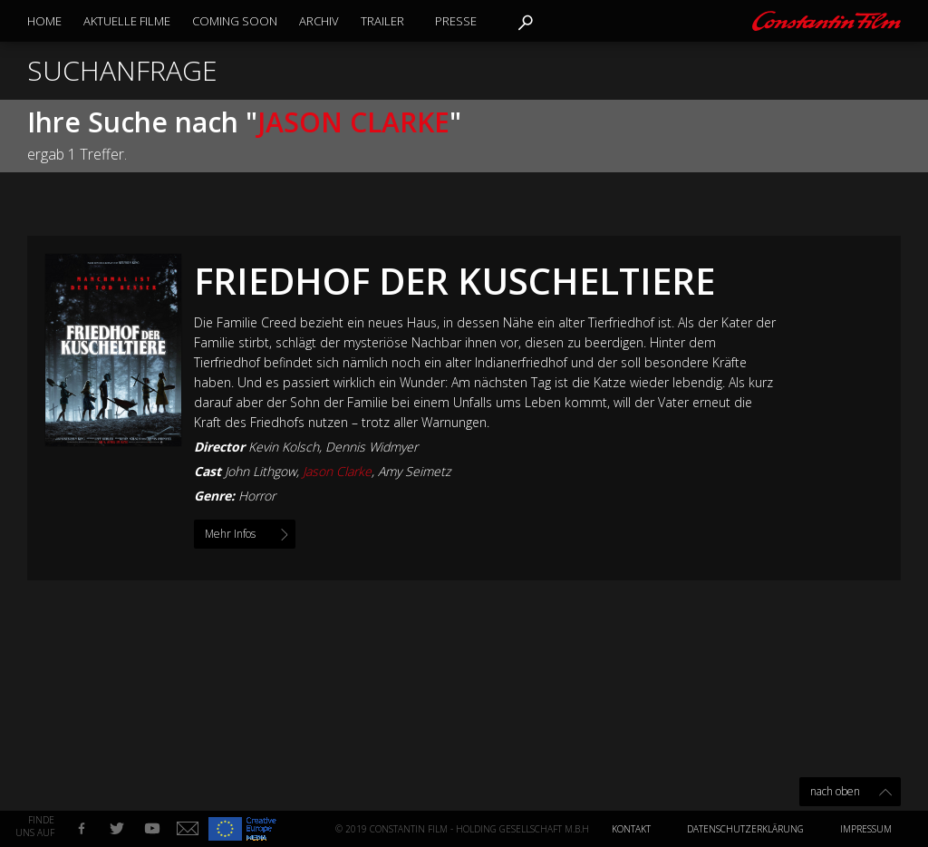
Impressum (866, 829)
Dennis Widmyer (371, 446)
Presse (456, 21)
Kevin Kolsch (283, 446)
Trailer (382, 21)
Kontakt (631, 829)
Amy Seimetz (414, 471)
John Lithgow (260, 471)
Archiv (319, 21)
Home (44, 21)
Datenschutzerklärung (745, 829)
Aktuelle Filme (126, 21)
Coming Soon (234, 21)
